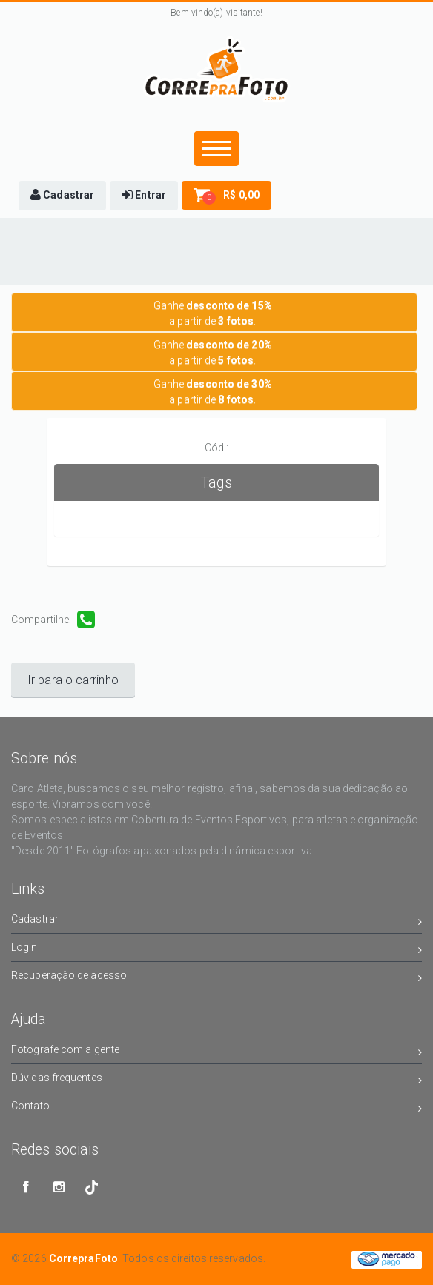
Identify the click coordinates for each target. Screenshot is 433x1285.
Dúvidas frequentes (216, 1080)
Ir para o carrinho (73, 680)
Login (216, 949)
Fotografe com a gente (216, 1051)
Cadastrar (216, 921)
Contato (216, 1108)
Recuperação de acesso (216, 977)
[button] (62, 195)
